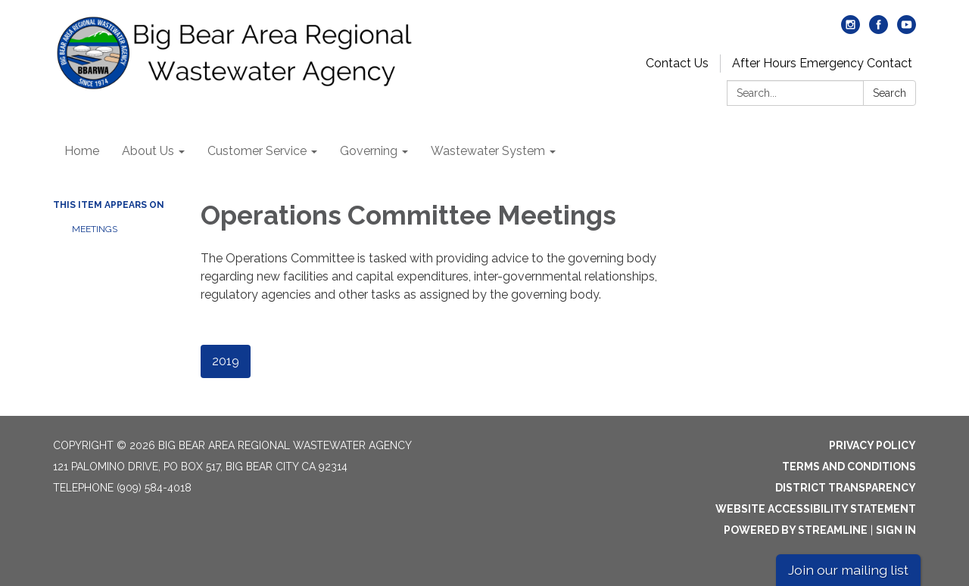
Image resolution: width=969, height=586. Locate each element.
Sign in (896, 530)
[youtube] (906, 30)
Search (889, 93)
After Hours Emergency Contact (822, 63)
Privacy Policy (872, 445)
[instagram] (850, 30)
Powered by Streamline (796, 530)
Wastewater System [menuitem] (488, 151)
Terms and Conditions (849, 466)
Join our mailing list (848, 570)
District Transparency (845, 488)
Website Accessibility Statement (815, 509)
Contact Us (677, 63)
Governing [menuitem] (368, 151)
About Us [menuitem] (148, 151)
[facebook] (878, 30)
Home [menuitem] (81, 151)
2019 (225, 361)
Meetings (94, 229)
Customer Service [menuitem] (257, 151)
